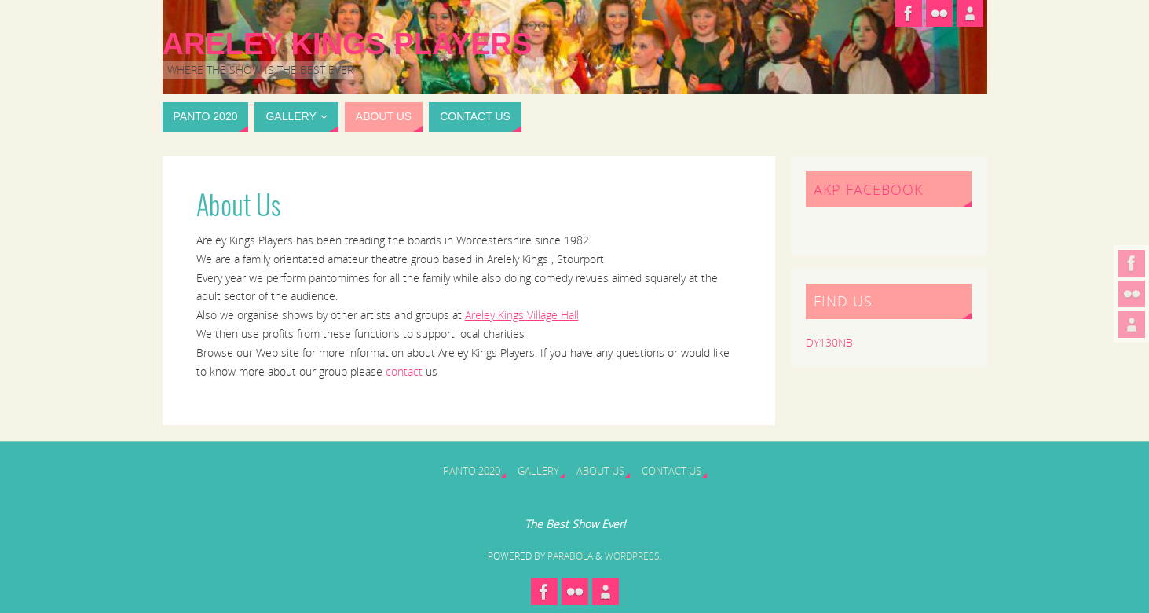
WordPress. (633, 556)
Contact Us (671, 471)
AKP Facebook (868, 189)
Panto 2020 (471, 471)
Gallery (538, 471)
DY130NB (829, 342)
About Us (600, 471)
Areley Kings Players (347, 44)
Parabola (570, 556)
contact (404, 371)
